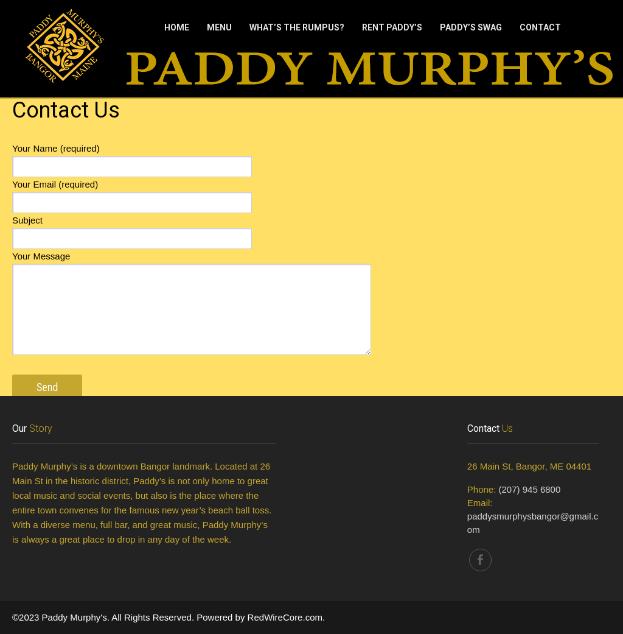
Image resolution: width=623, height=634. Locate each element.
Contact (540, 27)
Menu (219, 27)
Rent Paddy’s (392, 27)
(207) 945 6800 (530, 489)
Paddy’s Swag (471, 27)
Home (176, 27)
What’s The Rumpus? (296, 27)
